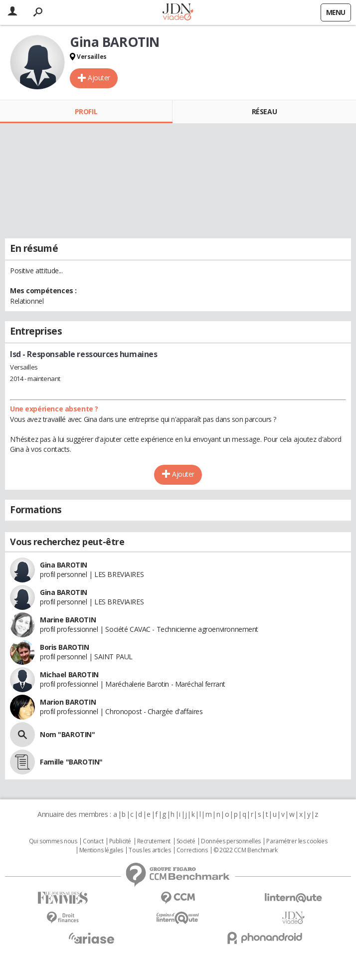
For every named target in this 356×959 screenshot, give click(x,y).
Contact (93, 841)
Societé (186, 841)
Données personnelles (231, 841)
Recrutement (154, 841)
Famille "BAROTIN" (71, 762)
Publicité (120, 841)
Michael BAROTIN (69, 674)
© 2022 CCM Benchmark (245, 850)
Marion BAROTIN (68, 702)
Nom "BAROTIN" (67, 734)
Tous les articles (150, 850)
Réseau (264, 111)
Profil (86, 111)
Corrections (192, 850)
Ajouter (99, 77)
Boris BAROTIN (64, 647)
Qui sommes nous (53, 841)
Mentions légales (101, 850)
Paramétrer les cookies (296, 841)
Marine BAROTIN (68, 619)
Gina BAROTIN (63, 565)
